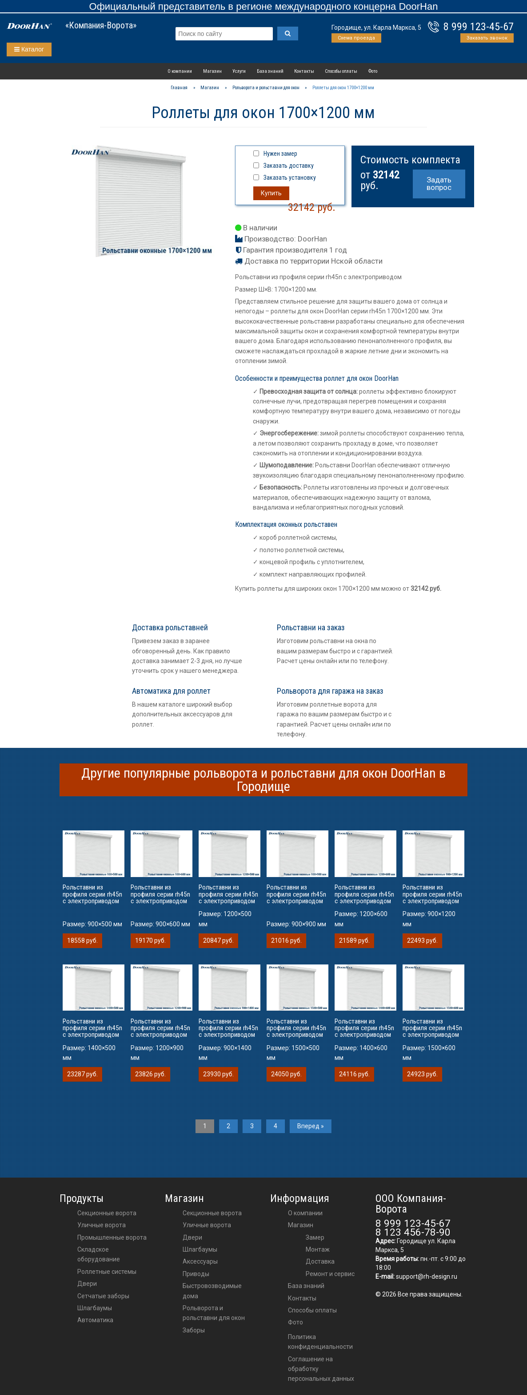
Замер (315, 1237)
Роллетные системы (106, 1271)
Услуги (239, 71)
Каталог (29, 49)
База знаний (270, 71)
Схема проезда (356, 38)
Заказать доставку (289, 165)
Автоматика (95, 1320)
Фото (372, 71)
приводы (196, 1273)
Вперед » (310, 1126)
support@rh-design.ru (426, 1276)
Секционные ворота (106, 1213)
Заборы (194, 1330)
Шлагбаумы (94, 1308)
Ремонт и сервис (330, 1273)
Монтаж (318, 1249)
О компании (180, 71)
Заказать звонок (487, 38)
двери (192, 1237)
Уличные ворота (101, 1225)
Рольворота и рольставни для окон (214, 1312)
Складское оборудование (98, 1254)
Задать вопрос (439, 183)
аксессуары (200, 1261)
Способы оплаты (341, 71)
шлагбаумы (200, 1249)
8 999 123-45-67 (478, 26)
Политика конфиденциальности (320, 1341)
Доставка (320, 1261)
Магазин (212, 71)
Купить (271, 193)
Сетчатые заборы (103, 1296)
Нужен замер (280, 153)
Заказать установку (290, 177)
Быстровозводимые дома (212, 1290)
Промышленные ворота (112, 1237)
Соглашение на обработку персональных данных (321, 1369)
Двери (87, 1283)
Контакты (304, 71)
